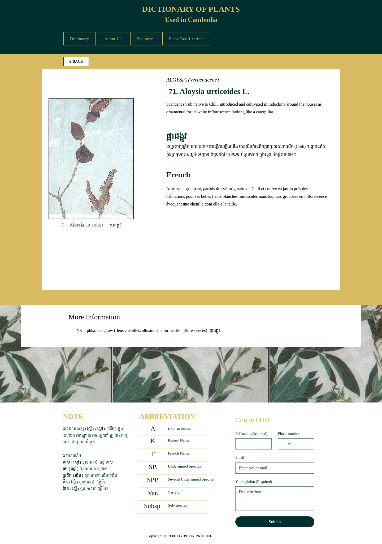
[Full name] (252, 444)
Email (239, 458)
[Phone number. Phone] (301, 444)
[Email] (273, 468)
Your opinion (253, 482)
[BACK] (76, 61)
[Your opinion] (275, 498)
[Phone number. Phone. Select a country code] (286, 444)
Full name (251, 433)
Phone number (288, 434)
